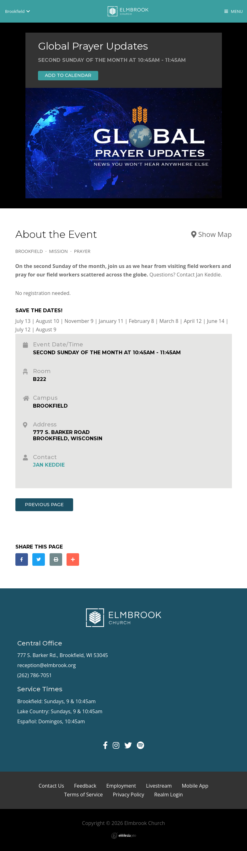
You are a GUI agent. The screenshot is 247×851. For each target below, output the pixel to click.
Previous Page (44, 504)
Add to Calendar (68, 75)
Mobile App (195, 785)
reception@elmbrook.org (46, 665)
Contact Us (51, 785)
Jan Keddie (49, 465)
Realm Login (168, 794)
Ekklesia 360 (123, 835)
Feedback (85, 785)
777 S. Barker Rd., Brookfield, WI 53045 (62, 655)
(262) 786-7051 (34, 675)
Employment (121, 785)
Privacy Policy (128, 794)
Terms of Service (83, 794)
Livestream (159, 785)
